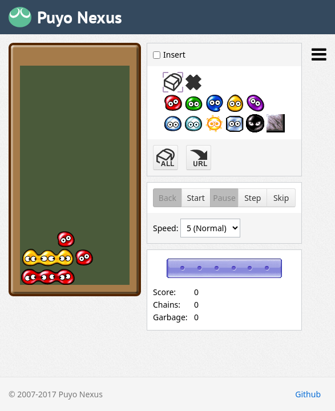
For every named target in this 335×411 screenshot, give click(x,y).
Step (252, 197)
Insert (169, 54)
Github (308, 394)
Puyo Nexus (79, 17)
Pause (224, 197)
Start (195, 197)
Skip (281, 197)
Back (167, 197)
